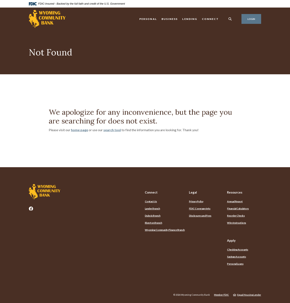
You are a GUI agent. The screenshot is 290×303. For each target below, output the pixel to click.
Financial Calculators (238, 208)
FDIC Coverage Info (199, 208)
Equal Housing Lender (249, 294)
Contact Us (151, 201)
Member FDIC (221, 294)
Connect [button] (210, 19)
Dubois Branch (152, 215)
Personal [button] (148, 19)
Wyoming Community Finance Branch (165, 229)
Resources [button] (234, 192)
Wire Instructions (236, 222)
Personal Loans (235, 264)
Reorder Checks (236, 215)
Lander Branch (152, 208)
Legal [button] (193, 192)
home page (79, 130)
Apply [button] (231, 240)
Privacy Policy (196, 201)
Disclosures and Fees (200, 215)
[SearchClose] (230, 19)
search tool (112, 130)
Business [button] (170, 19)
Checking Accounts (237, 249)
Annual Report (235, 201)
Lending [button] (189, 19)
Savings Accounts (236, 256)
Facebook (31, 209)
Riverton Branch (153, 222)
